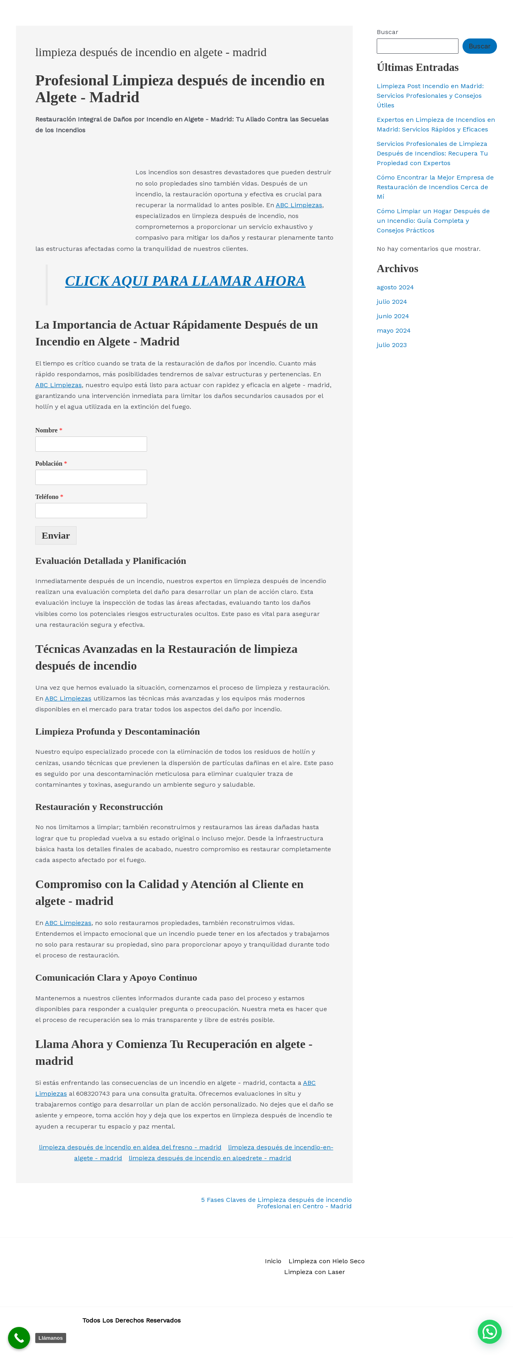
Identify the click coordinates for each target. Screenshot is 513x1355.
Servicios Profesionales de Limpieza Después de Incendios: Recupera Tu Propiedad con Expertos (432, 153)
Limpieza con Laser (314, 1272)
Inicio (273, 1261)
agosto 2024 (395, 287)
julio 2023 (392, 345)
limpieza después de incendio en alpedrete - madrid (210, 1158)
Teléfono (49, 496)
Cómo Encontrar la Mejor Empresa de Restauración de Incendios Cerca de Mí (435, 187)
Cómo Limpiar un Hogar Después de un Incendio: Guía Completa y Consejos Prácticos (433, 220)
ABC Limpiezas (299, 205)
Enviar (56, 535)
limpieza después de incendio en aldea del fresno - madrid (130, 1147)
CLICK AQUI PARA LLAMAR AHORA (185, 280)
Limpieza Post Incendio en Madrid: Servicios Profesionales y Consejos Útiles (430, 95)
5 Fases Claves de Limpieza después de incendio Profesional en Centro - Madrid (276, 1203)
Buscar (387, 32)
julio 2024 (392, 301)
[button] (490, 1332)
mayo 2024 (394, 330)
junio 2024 (393, 316)
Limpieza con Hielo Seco (327, 1261)
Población (51, 463)
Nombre (49, 430)
